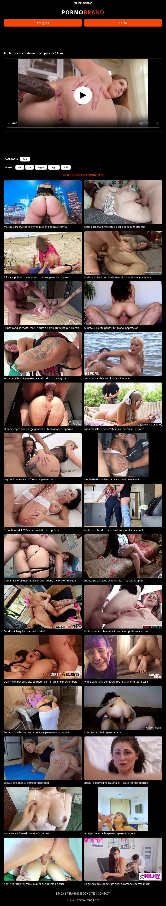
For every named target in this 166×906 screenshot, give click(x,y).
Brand (83, 12)
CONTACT (104, 893)
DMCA (60, 893)
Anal (25, 159)
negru (54, 167)
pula (65, 167)
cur (29, 167)
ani (19, 167)
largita (41, 167)
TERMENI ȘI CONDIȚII (81, 893)
